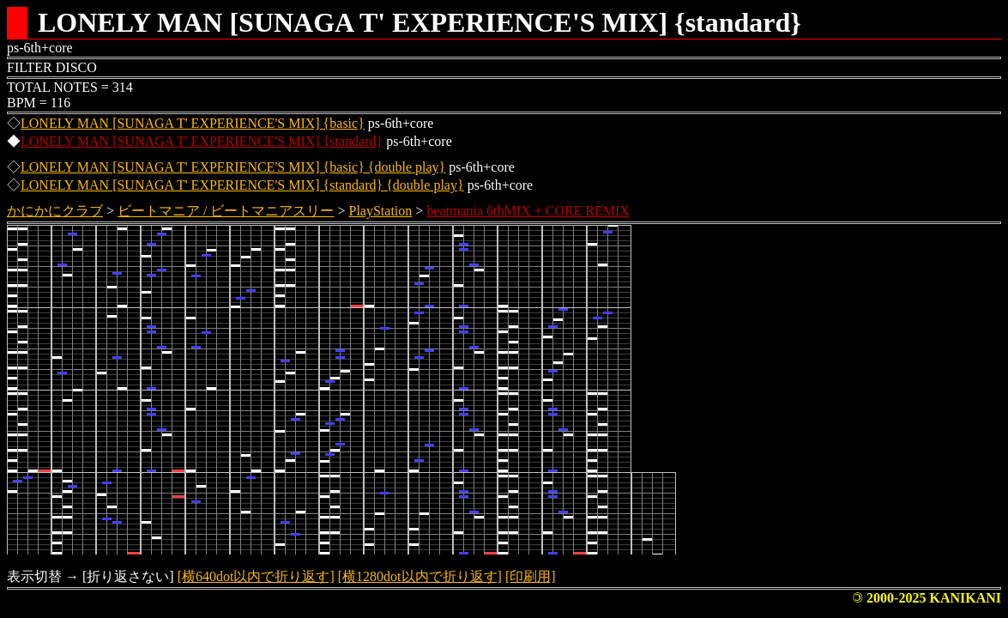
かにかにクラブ (55, 210)
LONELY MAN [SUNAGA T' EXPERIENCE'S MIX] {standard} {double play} (242, 185)
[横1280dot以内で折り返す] (420, 576)
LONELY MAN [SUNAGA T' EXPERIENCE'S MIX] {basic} (193, 123)
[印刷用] (530, 576)
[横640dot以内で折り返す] (256, 576)
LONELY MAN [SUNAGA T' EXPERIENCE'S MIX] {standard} (202, 141)
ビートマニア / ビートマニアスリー (226, 210)
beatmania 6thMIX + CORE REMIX (528, 210)
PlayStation (381, 210)
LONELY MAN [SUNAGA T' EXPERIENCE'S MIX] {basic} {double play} (233, 167)
